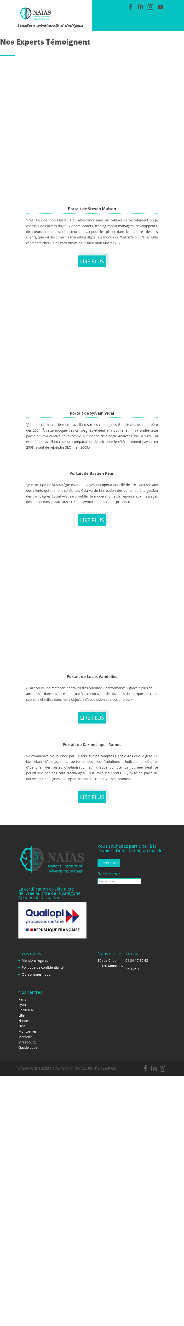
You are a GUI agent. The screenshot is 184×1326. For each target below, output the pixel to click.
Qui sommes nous (36, 974)
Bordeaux (26, 1010)
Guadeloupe (28, 1047)
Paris (22, 999)
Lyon (22, 1004)
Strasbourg (27, 1042)
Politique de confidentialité (42, 967)
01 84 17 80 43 (136, 960)
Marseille (25, 1037)
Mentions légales (35, 960)
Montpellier (27, 1031)
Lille (21, 1015)
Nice (21, 1026)
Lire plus (92, 261)
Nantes (23, 1020)
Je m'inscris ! (109, 863)
